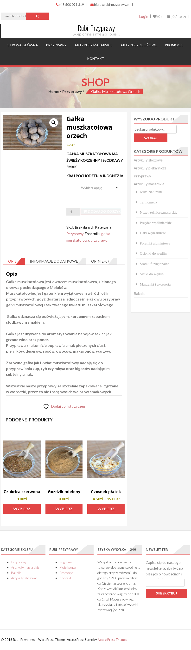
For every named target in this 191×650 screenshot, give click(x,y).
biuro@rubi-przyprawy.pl (109, 5)
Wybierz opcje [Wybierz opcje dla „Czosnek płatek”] (106, 510)
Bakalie (140, 293)
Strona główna (22, 45)
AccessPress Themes (112, 640)
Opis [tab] (12, 261)
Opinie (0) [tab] (100, 261)
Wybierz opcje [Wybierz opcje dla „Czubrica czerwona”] (22, 510)
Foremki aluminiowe (155, 243)
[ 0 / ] (178, 16)
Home (53, 91)
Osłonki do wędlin (153, 253)
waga (71, 184)
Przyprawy (56, 45)
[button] (53, 122)
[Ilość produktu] (72, 212)
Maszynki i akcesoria (155, 284)
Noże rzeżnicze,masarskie (158, 212)
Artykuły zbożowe (139, 45)
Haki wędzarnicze (153, 233)
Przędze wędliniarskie (156, 222)
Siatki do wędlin (152, 274)
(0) (157, 16)
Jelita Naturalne (151, 192)
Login (143, 16)
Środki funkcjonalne (154, 264)
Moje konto (67, 567)
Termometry (149, 202)
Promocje (174, 45)
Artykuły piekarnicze (150, 168)
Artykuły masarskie (94, 45)
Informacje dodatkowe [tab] (54, 261)
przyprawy (99, 240)
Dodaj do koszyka (104, 211)
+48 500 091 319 (70, 5)
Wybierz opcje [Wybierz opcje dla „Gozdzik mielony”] (64, 510)
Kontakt (95, 58)
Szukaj (150, 138)
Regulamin (66, 562)
